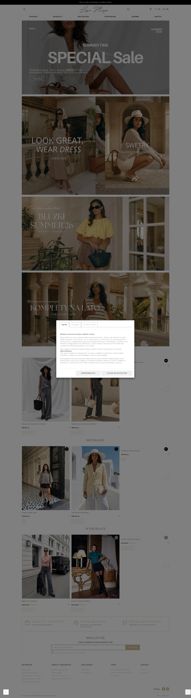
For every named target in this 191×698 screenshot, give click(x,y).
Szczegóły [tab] (75, 325)
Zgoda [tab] (64, 325)
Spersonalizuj (88, 373)
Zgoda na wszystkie (117, 373)
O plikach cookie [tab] (89, 325)
